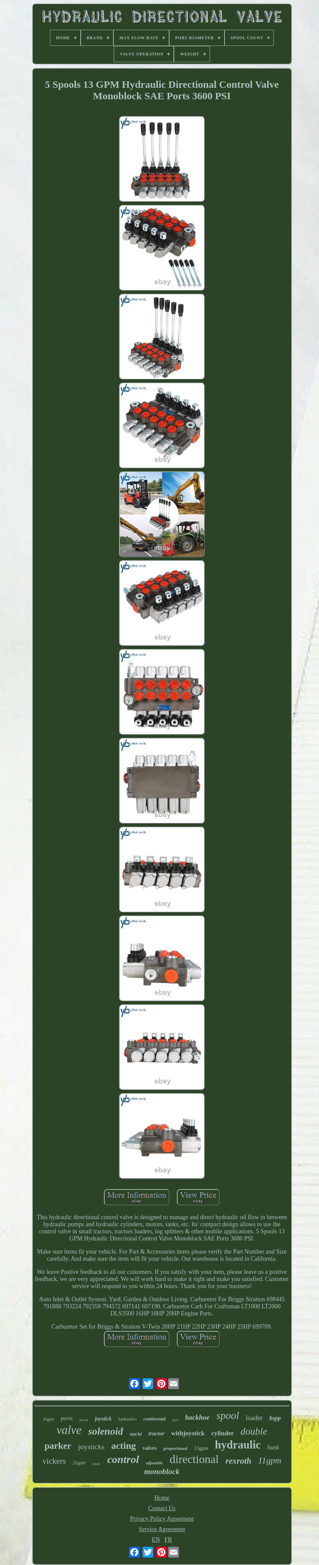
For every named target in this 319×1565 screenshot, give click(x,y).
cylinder (222, 1433)
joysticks (91, 1446)
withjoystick (188, 1433)
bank (273, 1447)
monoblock (162, 1471)
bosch (83, 1420)
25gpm (48, 1419)
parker (58, 1446)
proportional (175, 1448)
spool (227, 1415)
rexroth (238, 1460)
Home (162, 1497)
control (123, 1459)
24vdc (96, 1464)
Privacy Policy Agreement (162, 1518)
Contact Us (162, 1508)
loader (254, 1417)
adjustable (154, 1463)
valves (150, 1448)
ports (67, 1418)
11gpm (269, 1460)
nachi (136, 1434)
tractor (156, 1433)
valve (68, 1430)
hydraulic (238, 1445)
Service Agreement (162, 1529)
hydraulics (127, 1418)
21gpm (79, 1462)
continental (154, 1418)
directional (194, 1459)
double (254, 1431)
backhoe (197, 1417)
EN (156, 1539)
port (175, 1420)
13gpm (201, 1448)
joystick (103, 1418)
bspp (275, 1418)
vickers (54, 1461)
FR (168, 1539)
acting (123, 1445)
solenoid (105, 1431)
